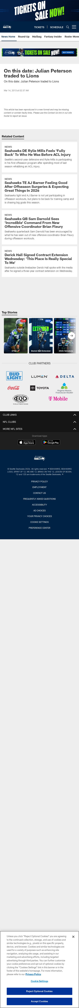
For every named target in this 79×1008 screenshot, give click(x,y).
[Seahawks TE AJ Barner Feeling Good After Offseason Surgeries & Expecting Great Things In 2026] (39, 191)
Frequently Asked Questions (39, 499)
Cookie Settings (39, 522)
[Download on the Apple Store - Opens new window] (26, 443)
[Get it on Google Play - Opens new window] (51, 444)
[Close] (73, 937)
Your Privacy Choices (39, 516)
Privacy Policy (39, 481)
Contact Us (39, 493)
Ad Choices (39, 510)
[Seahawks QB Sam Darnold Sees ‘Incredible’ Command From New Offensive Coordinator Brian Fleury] (39, 227)
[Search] (67, 27)
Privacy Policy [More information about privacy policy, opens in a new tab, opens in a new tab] (33, 974)
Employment (39, 487)
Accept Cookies (39, 1001)
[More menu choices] (74, 27)
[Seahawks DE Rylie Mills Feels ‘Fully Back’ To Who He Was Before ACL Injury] (39, 157)
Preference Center (39, 528)
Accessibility (39, 504)
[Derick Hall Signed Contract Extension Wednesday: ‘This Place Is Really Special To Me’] (39, 261)
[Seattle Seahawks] (39, 459)
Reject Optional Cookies (39, 991)
